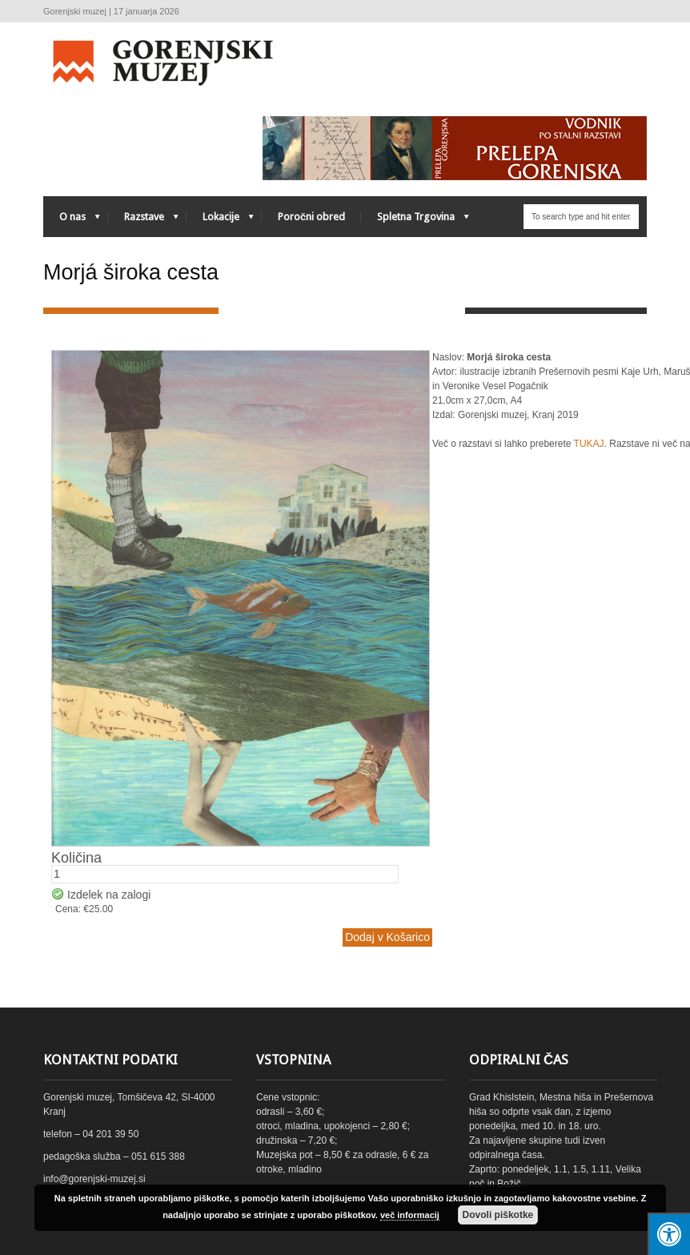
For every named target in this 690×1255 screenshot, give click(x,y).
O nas (71, 221)
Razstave (143, 221)
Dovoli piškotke (498, 1215)
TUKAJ (589, 443)
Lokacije (220, 221)
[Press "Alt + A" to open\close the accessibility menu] (669, 1234)
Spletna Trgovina (415, 221)
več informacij (409, 1215)
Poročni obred (311, 217)
